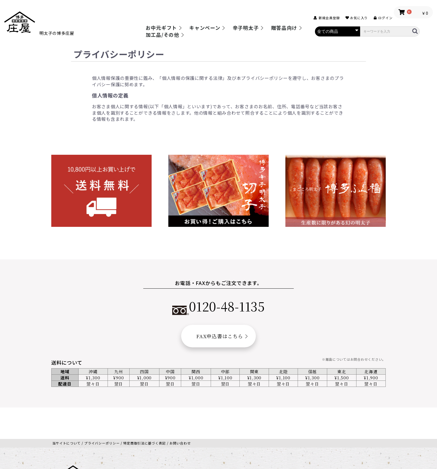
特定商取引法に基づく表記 (144, 411)
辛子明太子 (246, 28)
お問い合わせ (180, 411)
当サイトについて (66, 411)
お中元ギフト (161, 28)
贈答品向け (284, 28)
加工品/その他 (162, 35)
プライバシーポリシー (102, 411)
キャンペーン (204, 28)
